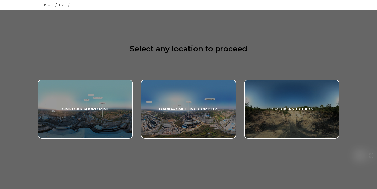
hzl (62, 5)
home (47, 5)
